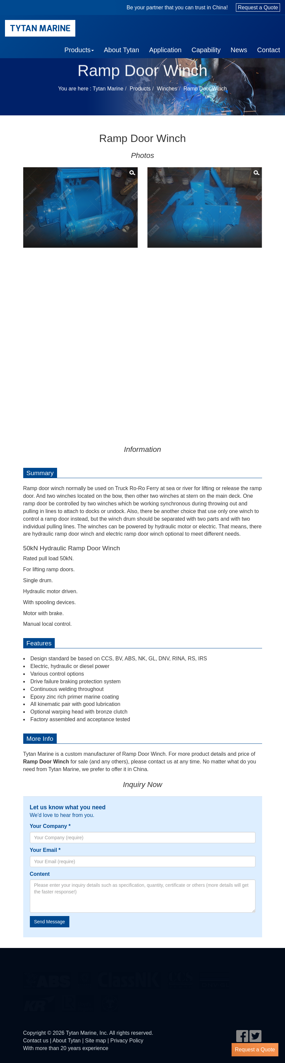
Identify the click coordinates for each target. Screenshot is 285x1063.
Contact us (35, 1040)
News (239, 50)
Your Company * (50, 826)
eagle (47, 977)
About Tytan (121, 50)
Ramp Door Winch (205, 88)
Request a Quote (258, 7)
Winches (167, 88)
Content (40, 874)
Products (140, 88)
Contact (268, 50)
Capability (206, 50)
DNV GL (214, 977)
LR (78, 1000)
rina (109, 1000)
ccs (180, 977)
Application (165, 50)
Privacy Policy (127, 1040)
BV (84, 977)
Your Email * (45, 850)
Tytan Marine (40, 28)
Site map (95, 1040)
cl (129, 977)
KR (39, 1000)
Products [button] (79, 50)
